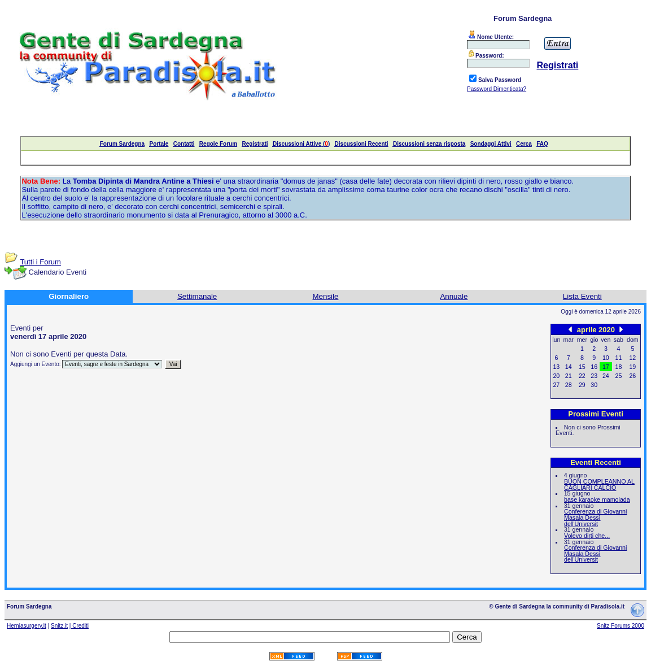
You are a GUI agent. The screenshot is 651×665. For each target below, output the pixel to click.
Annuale (454, 296)
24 (605, 375)
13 (556, 366)
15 (582, 366)
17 (605, 366)
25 (618, 375)
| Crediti (79, 626)
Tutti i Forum (40, 262)
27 (556, 384)
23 (594, 375)
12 (632, 357)
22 (582, 375)
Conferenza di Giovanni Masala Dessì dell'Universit (595, 517)
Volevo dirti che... (587, 535)
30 (594, 384)
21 (568, 375)
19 (632, 366)
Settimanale (197, 296)
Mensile (326, 296)
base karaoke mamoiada (597, 499)
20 (556, 375)
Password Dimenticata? (496, 89)
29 (582, 384)
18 (618, 366)
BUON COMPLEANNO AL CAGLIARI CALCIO (599, 484)
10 (605, 357)
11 (618, 357)
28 (568, 384)
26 (632, 375)
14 (568, 366)
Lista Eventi (582, 296)
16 (594, 366)
